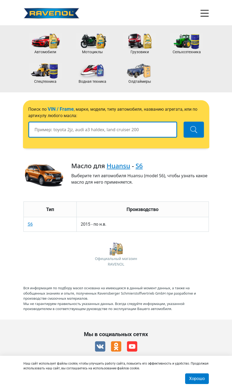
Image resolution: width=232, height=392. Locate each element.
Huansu (118, 165)
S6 (139, 165)
